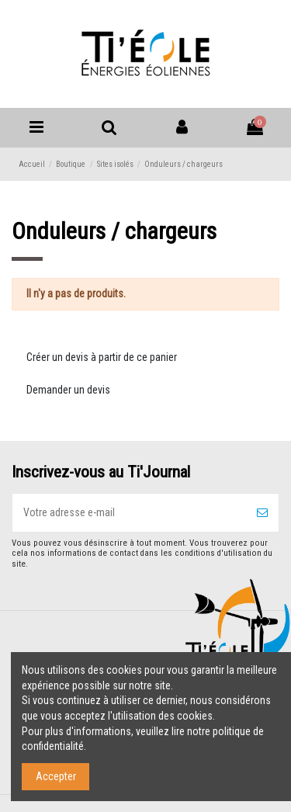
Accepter (56, 776)
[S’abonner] (262, 513)
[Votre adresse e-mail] (129, 513)
